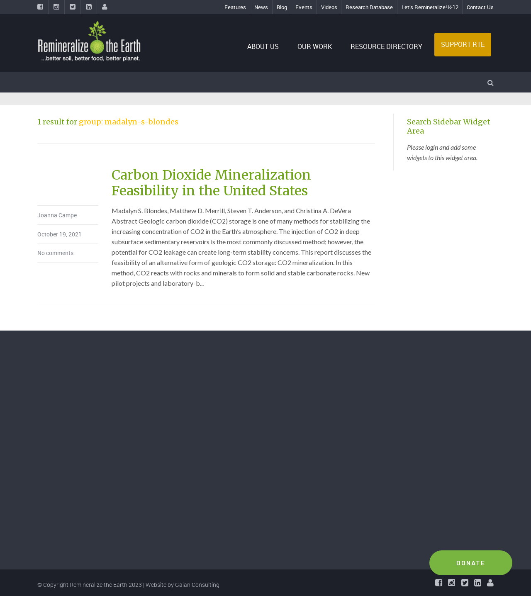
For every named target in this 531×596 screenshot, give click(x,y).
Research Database (369, 7)
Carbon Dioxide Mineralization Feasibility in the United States (211, 183)
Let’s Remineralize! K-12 (430, 7)
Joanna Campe (57, 215)
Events (303, 7)
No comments (55, 253)
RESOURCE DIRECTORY (386, 46)
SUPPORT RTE (463, 44)
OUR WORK (314, 46)
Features (235, 7)
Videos (329, 7)
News (261, 7)
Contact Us (480, 7)
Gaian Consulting (197, 585)
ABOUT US (264, 46)
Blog (282, 7)
